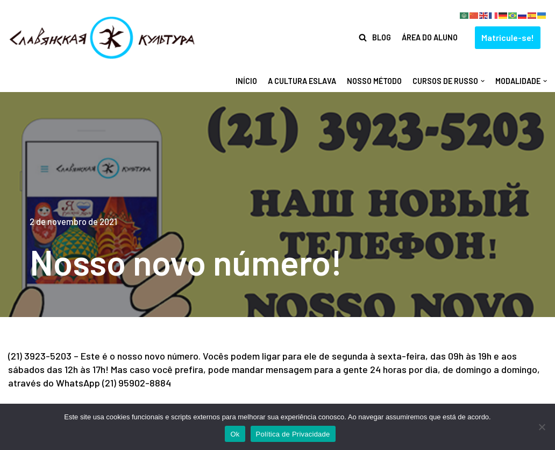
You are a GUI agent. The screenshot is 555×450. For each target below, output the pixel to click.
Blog (381, 37)
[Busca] (363, 37)
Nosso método (374, 81)
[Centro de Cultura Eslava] (102, 37)
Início (246, 81)
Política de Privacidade (293, 434)
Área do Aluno (430, 37)
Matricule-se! (507, 37)
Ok (234, 434)
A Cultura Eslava (302, 81)
